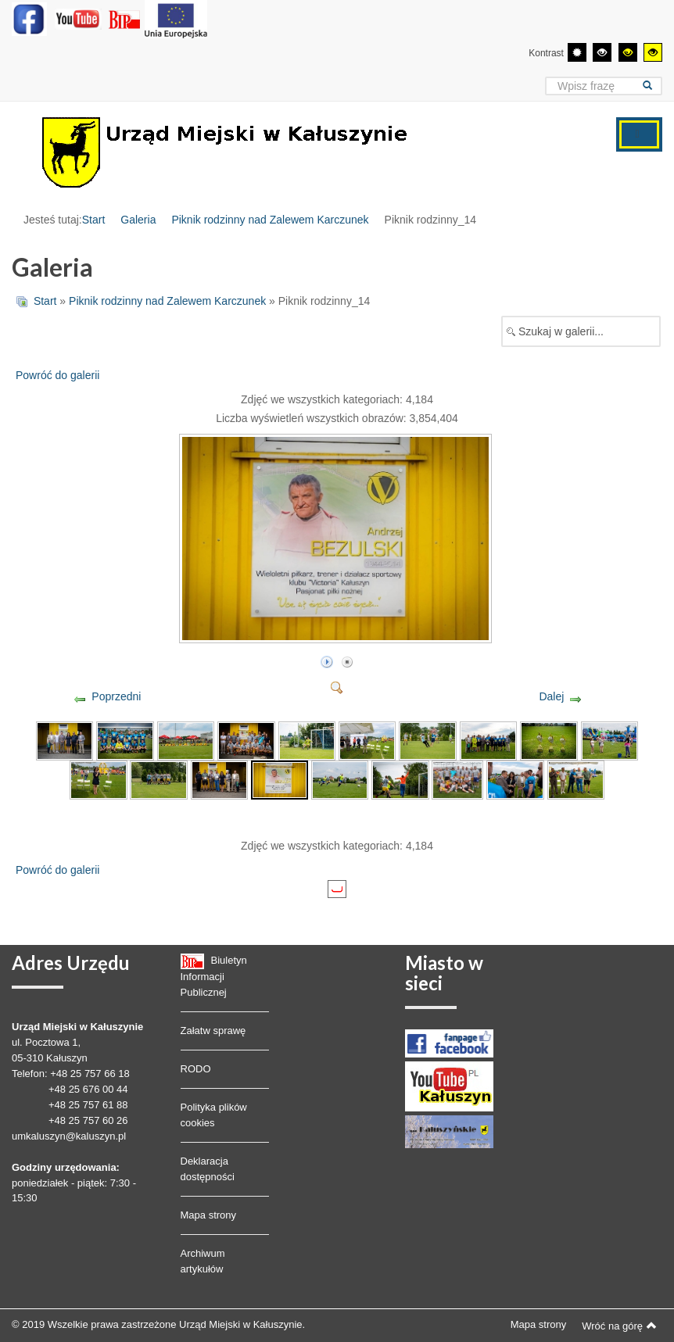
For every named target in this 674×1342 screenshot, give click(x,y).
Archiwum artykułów (203, 1261)
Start (94, 219)
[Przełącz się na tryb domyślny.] (577, 52)
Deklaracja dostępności (208, 1169)
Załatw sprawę (213, 1030)
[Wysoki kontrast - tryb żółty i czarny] (653, 52)
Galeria (138, 219)
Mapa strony (209, 1215)
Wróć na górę (619, 1325)
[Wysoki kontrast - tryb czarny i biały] (602, 52)
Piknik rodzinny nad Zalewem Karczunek (269, 219)
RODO (196, 1069)
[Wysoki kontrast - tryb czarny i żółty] (627, 52)
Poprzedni (116, 696)
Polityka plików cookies (214, 1115)
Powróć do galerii (57, 375)
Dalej (551, 696)
